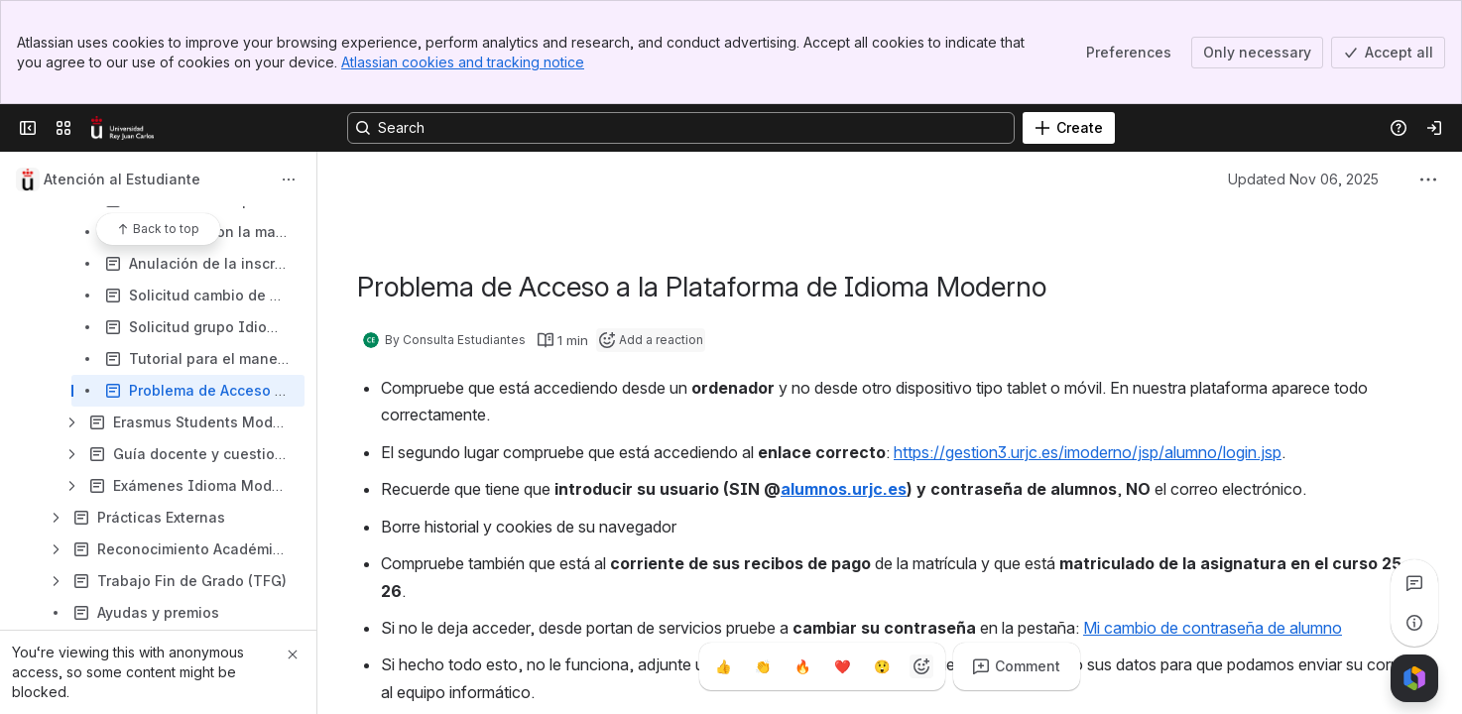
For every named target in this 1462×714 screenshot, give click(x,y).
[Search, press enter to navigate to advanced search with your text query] (681, 128)
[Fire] (802, 666)
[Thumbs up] (723, 666)
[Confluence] (122, 128)
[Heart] (842, 666)
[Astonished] (882, 666)
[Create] (1069, 128)
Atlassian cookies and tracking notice (462, 62)
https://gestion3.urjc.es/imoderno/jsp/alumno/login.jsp (1087, 452)
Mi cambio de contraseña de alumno (1212, 628)
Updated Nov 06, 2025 (1303, 179)
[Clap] (763, 666)
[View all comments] (1414, 583)
